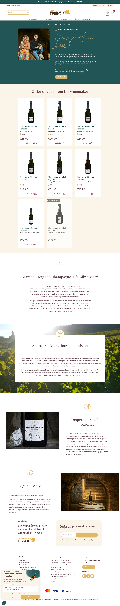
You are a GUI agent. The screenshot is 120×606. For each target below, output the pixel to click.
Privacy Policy (55, 571)
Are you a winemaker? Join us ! (60, 569)
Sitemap (53, 580)
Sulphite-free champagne (27, 566)
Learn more (61, 77)
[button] (88, 566)
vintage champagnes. (78, 72)
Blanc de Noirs (23, 564)
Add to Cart (31, 143)
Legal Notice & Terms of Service (61, 562)
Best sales (22, 559)
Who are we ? (17, 5)
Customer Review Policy (58, 576)
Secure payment (56, 566)
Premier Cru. (59, 65)
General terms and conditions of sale (62, 564)
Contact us (9, 5)
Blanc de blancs (24, 562)
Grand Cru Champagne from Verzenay (61, 2)
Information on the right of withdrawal (63, 573)
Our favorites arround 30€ (27, 569)
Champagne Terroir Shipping (60, 559)
